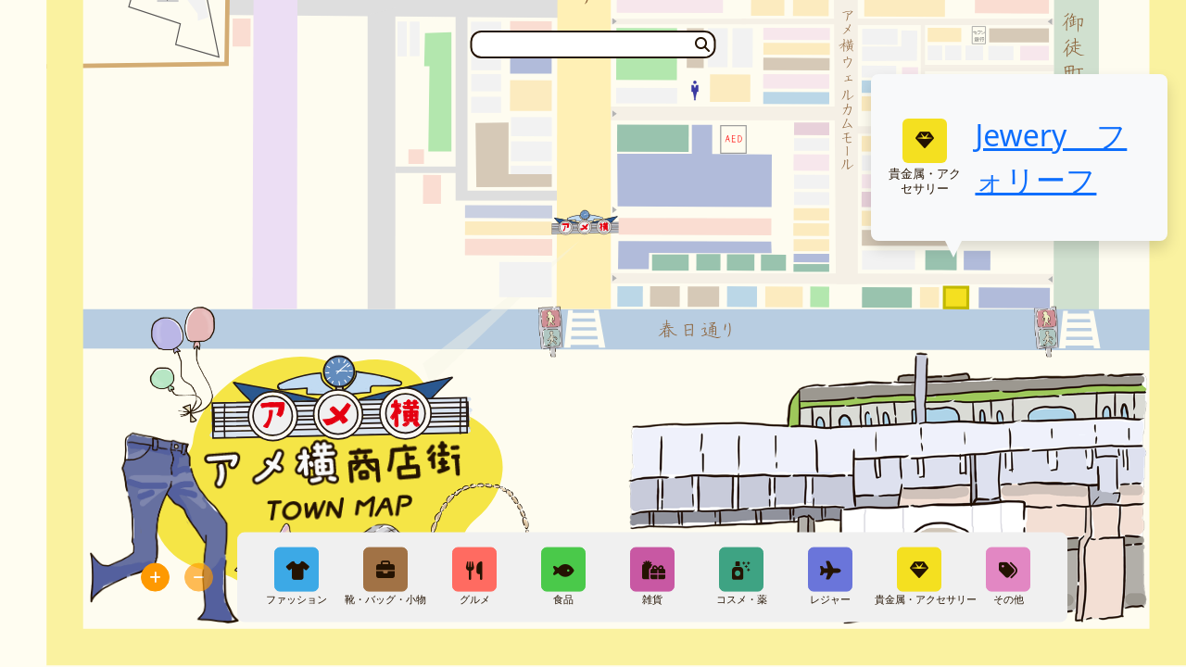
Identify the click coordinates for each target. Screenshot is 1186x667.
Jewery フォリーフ (1051, 157)
